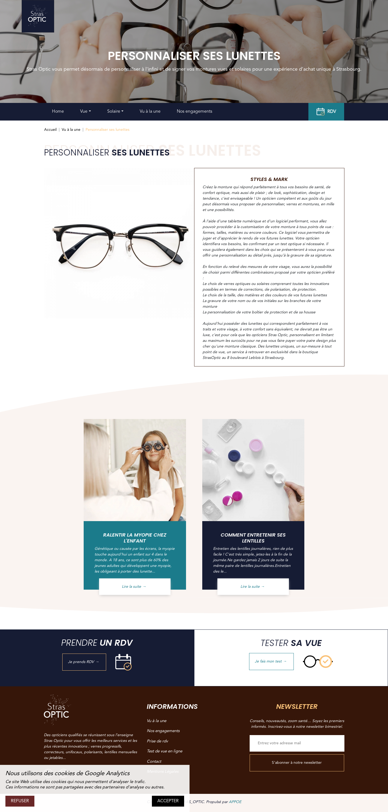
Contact (154, 762)
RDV (326, 112)
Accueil (50, 130)
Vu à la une (150, 111)
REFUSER (20, 801)
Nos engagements (194, 111)
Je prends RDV (84, 662)
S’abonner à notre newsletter (297, 763)
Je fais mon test (271, 661)
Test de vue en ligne (164, 751)
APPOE (235, 802)
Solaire (113, 111)
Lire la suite (135, 586)
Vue (83, 111)
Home (58, 111)
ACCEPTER (168, 801)
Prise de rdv (157, 741)
